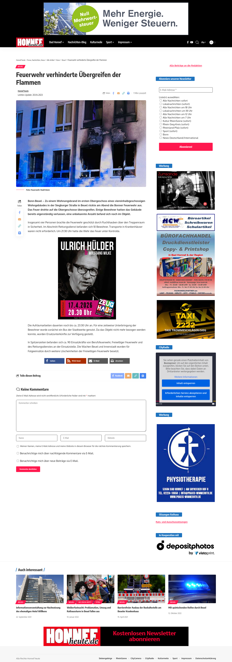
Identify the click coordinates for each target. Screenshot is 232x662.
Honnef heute (24, 92)
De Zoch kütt (85, 601)
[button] (197, 42)
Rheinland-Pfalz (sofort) (175, 124)
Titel (98, 601)
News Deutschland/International (180, 133)
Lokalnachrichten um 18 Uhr (177, 108)
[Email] (118, 94)
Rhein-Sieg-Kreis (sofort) (175, 120)
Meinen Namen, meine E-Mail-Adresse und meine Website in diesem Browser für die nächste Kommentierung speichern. (75, 457)
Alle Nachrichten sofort (174, 98)
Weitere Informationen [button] (185, 373)
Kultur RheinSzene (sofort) (176, 117)
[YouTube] (191, 42)
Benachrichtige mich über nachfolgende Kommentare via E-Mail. (57, 464)
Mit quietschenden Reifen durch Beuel (188, 606)
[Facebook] (187, 42)
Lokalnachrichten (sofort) (176, 101)
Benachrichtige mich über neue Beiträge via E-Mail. (49, 472)
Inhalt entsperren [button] (186, 379)
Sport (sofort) (169, 127)
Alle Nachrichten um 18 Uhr (177, 104)
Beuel (21, 67)
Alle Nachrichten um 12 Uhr (177, 111)
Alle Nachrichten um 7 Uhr (176, 114)
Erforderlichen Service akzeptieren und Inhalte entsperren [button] (185, 391)
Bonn (164, 130)
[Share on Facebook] (113, 94)
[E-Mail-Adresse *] (186, 87)
